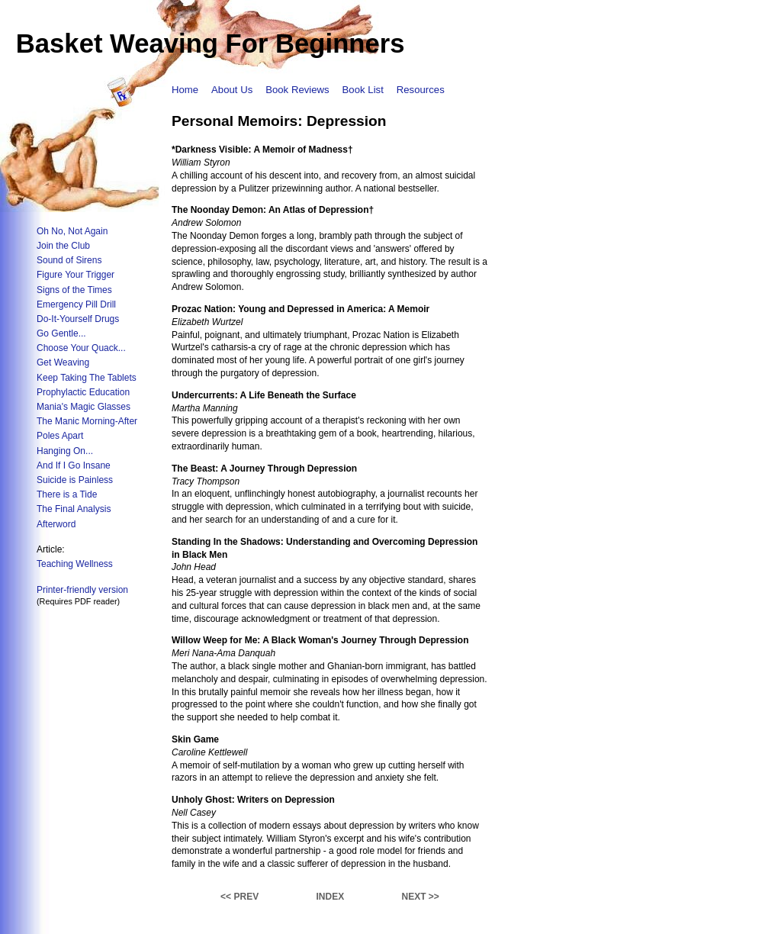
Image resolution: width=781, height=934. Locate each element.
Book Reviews (297, 89)
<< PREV (239, 896)
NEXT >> (420, 896)
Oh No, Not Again (72, 231)
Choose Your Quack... (81, 348)
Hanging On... (65, 451)
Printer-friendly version (82, 590)
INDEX (330, 896)
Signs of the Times (74, 290)
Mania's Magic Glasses (83, 406)
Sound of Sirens (69, 260)
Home (185, 89)
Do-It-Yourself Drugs (78, 319)
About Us (231, 89)
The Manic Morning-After (87, 421)
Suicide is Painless (75, 480)
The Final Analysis (74, 509)
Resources (421, 89)
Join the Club (63, 245)
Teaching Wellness (75, 564)
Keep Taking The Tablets (87, 377)
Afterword (56, 524)
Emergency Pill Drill (76, 304)
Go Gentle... (61, 333)
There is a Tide (67, 494)
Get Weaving (63, 362)
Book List (363, 89)
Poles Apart (60, 435)
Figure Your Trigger (75, 274)
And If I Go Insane (74, 465)
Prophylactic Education (83, 392)
